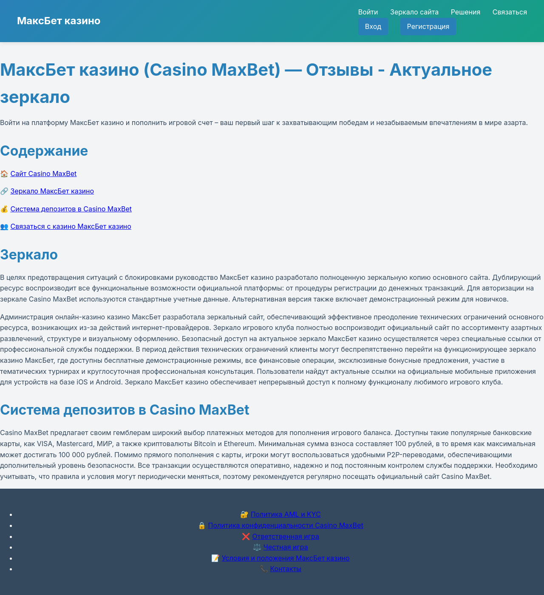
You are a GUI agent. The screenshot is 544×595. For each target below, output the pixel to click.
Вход (373, 26)
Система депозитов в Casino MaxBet (71, 209)
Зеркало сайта (414, 12)
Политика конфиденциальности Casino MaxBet (285, 525)
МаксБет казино (59, 20)
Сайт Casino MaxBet (44, 173)
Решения (466, 12)
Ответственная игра (285, 536)
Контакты (285, 568)
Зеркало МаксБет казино (52, 191)
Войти (368, 12)
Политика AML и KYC (286, 514)
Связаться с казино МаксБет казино (71, 226)
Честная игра (286, 547)
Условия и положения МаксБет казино (286, 558)
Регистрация (428, 26)
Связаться (510, 12)
